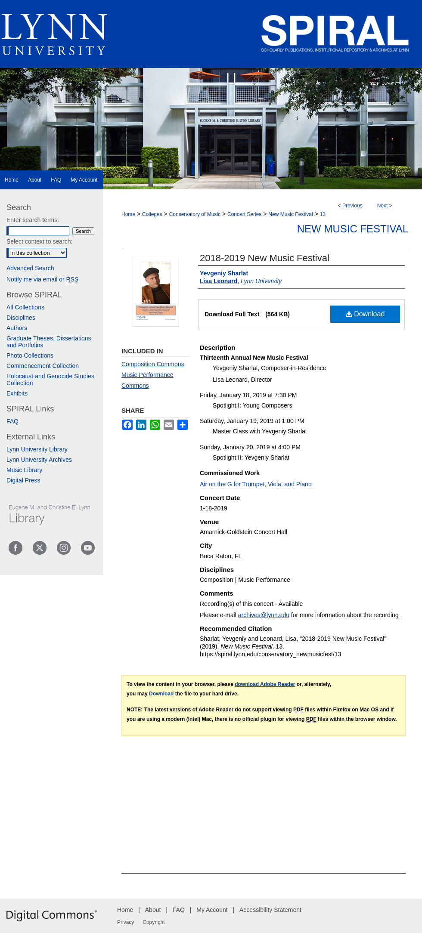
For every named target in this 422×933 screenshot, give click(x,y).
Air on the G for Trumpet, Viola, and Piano (256, 484)
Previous (352, 206)
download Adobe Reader (265, 684)
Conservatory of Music (194, 214)
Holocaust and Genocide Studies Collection (50, 379)
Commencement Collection (42, 365)
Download (365, 314)
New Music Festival (290, 214)
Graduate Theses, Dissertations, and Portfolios (49, 342)
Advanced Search (30, 268)
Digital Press (23, 480)
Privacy (125, 922)
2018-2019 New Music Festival (264, 258)
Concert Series (244, 214)
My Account (211, 909)
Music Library (24, 470)
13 (323, 214)
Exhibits (17, 393)
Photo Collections (29, 355)
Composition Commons (152, 364)
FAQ (12, 421)
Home (128, 214)
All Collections (25, 307)
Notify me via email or (42, 279)
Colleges (152, 214)
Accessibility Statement (270, 909)
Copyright (153, 922)
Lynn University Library (37, 449)
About (153, 909)
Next (382, 206)
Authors (16, 327)
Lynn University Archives (39, 459)
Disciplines (20, 317)
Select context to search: (39, 241)
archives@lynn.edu (263, 615)
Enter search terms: (32, 219)
